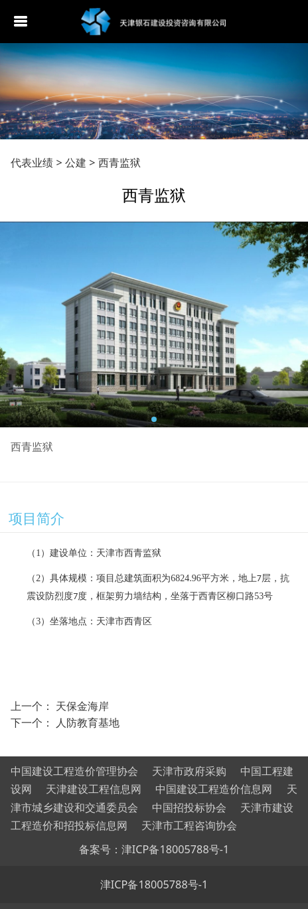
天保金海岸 (82, 706)
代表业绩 (32, 162)
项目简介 (36, 517)
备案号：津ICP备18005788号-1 (154, 849)
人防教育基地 (87, 722)
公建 (75, 162)
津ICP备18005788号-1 (154, 884)
